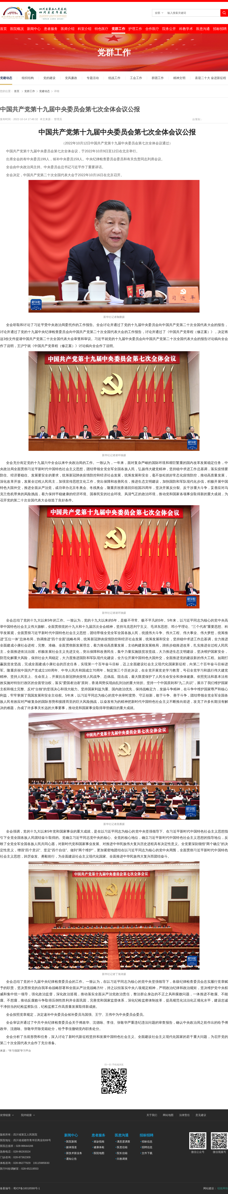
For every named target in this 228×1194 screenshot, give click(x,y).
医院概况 (17, 29)
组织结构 (28, 78)
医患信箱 (122, 1147)
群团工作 (158, 78)
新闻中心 (34, 29)
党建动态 (6, 78)
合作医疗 (152, 29)
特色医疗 (101, 29)
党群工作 (118, 29)
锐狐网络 (222, 1188)
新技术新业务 (74, 1153)
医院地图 (99, 1153)
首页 (3, 29)
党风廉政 (71, 78)
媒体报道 (71, 1147)
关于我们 (151, 1115)
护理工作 (135, 29)
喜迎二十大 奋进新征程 (210, 78)
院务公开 (169, 29)
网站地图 (168, 1115)
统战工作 (114, 78)
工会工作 (136, 78)
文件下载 (147, 1153)
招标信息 (147, 1141)
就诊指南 (99, 1141)
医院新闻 (71, 1141)
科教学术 (186, 29)
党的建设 (49, 78)
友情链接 (5, 1115)
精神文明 (179, 78)
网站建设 (208, 1188)
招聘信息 (147, 1147)
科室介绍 (84, 29)
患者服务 (51, 29)
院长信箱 (122, 1153)
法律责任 (184, 1115)
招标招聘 (220, 29)
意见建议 (201, 1115)
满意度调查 (123, 1141)
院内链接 (26, 1115)
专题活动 (93, 78)
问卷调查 (122, 1158)
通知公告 (71, 1158)
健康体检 (99, 1147)
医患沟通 (203, 29)
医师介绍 (67, 29)
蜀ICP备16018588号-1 (26, 1188)
